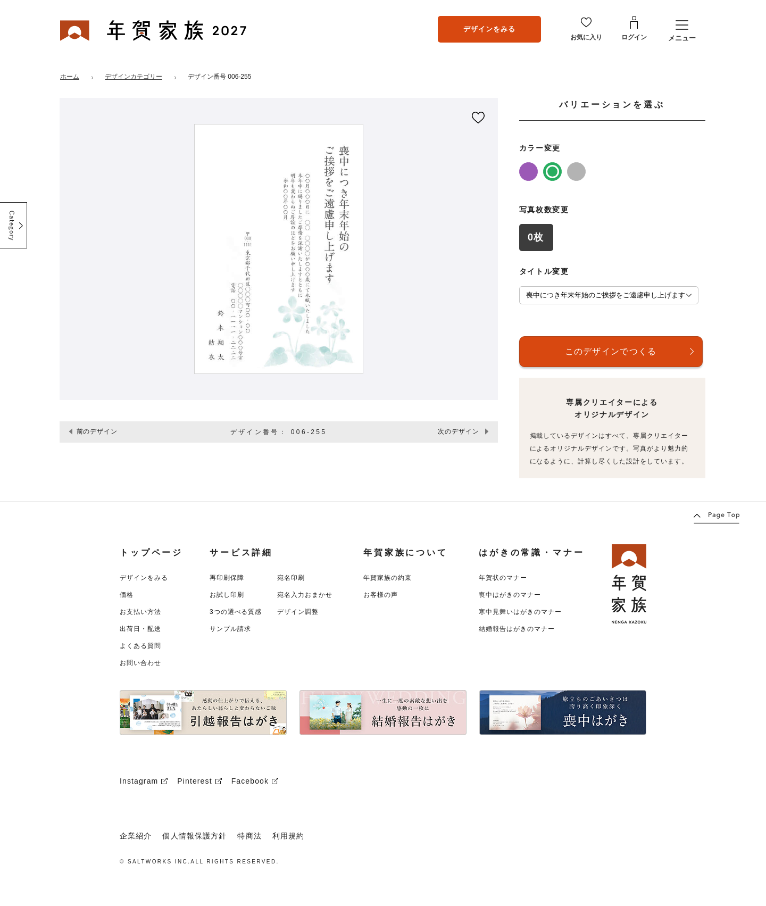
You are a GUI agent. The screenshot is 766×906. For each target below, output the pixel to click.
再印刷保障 (227, 577)
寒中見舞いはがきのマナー (520, 612)
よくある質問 (140, 646)
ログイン (634, 37)
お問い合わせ (140, 663)
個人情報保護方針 (194, 836)
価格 (127, 595)
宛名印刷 (291, 577)
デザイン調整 (298, 612)
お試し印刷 (227, 595)
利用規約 (288, 836)
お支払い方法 (140, 612)
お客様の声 (380, 595)
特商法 (249, 836)
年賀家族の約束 (387, 577)
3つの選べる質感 (236, 612)
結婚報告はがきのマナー (517, 629)
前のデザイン (97, 431)
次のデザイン (458, 431)
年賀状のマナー (503, 577)
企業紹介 (136, 836)
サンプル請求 (230, 629)
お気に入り (586, 37)
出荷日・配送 (140, 629)
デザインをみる (489, 29)
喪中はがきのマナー (510, 595)
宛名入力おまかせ (304, 595)
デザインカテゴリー (133, 76)
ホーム (69, 76)
